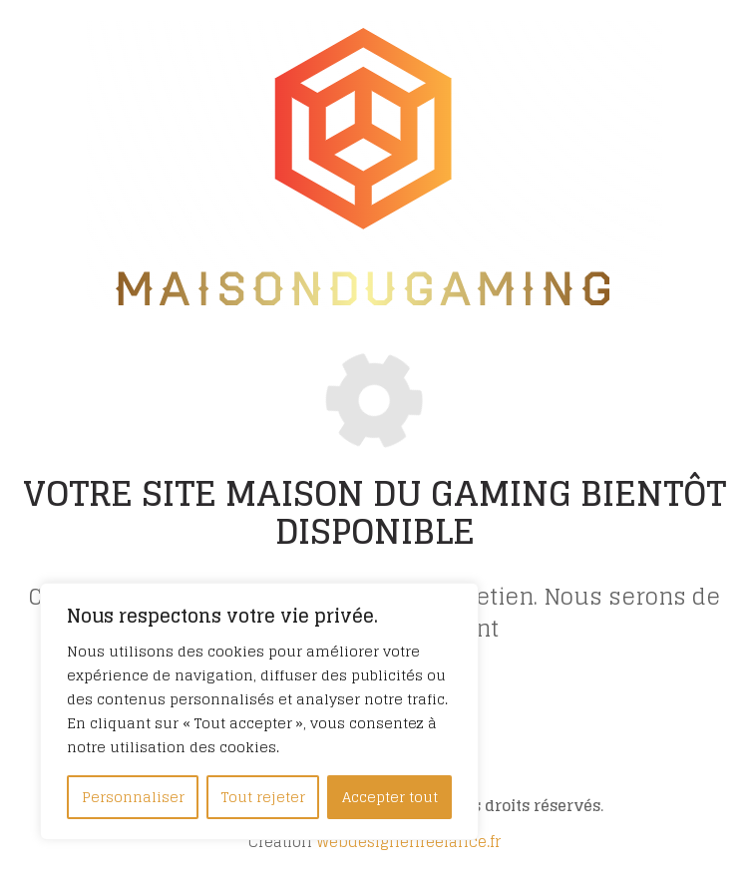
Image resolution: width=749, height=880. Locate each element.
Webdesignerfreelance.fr (408, 841)
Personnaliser (133, 796)
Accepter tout (390, 796)
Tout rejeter (263, 796)
